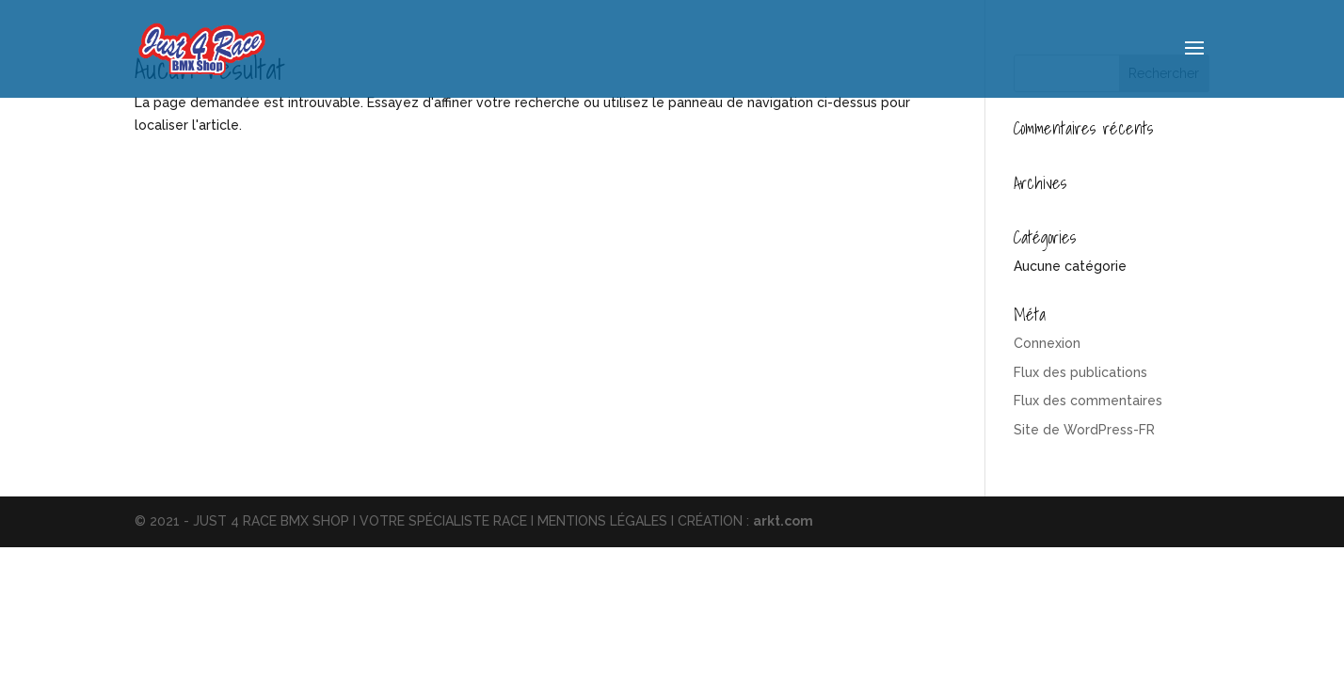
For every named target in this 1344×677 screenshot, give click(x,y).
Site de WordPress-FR (1084, 429)
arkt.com (783, 520)
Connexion (1047, 343)
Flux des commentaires (1088, 400)
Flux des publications (1080, 372)
